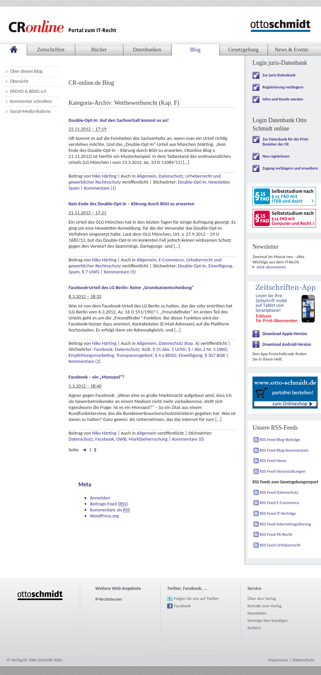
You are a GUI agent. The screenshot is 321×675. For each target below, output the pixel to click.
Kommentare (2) (85, 361)
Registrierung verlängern (282, 87)
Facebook (104, 439)
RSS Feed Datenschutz (279, 492)
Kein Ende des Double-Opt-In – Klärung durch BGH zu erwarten (131, 204)
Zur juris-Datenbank (279, 75)
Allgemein (146, 176)
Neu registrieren (276, 156)
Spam (74, 188)
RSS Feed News (273, 460)
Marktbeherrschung (148, 439)
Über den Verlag (261, 598)
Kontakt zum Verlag (264, 605)
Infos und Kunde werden (282, 99)
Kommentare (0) (188, 439)
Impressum (278, 659)
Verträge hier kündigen (267, 620)
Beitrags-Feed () (109, 504)
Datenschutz (170, 176)
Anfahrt (254, 627)
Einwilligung (220, 266)
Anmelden (100, 498)
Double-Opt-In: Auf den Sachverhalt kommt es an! (119, 120)
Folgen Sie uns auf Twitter (196, 598)
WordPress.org (104, 516)
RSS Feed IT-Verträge (278, 513)
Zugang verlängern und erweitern (290, 168)
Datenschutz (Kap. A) (178, 343)
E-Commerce (171, 260)
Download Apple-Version (284, 333)
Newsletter (218, 182)
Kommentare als (110, 510)
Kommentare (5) (120, 272)
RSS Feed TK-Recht (276, 534)
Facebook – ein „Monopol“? (96, 377)
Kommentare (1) (100, 188)
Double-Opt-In (192, 182)
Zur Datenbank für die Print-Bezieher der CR (285, 142)
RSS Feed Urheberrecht (280, 544)
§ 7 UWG (90, 272)
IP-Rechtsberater (108, 599)
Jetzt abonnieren (271, 266)
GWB (121, 439)
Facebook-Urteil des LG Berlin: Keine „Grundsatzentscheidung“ (131, 287)
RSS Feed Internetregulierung (285, 523)
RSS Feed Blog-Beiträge (280, 439)
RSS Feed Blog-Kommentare (284, 450)
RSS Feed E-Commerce (279, 502)
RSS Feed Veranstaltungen (282, 471)
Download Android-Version (286, 344)
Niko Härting (104, 176)
